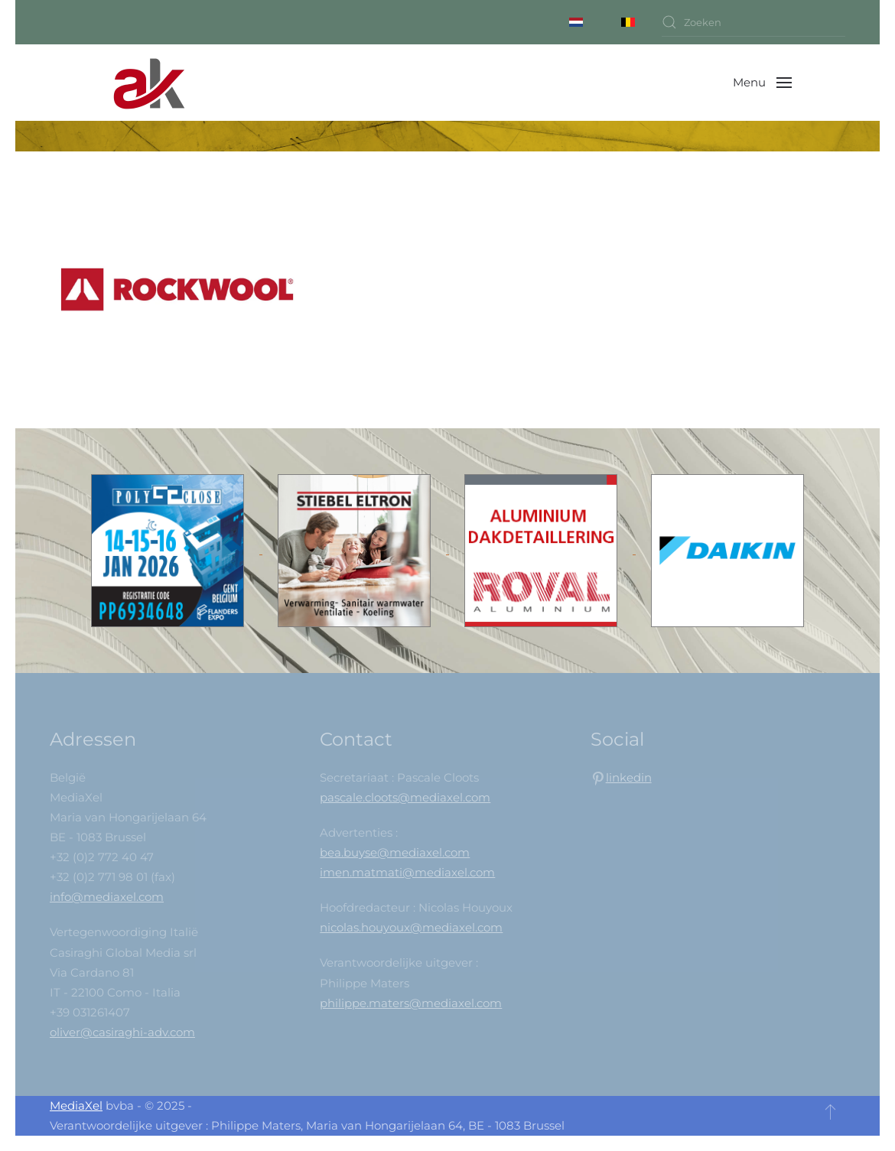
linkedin (629, 777)
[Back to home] (149, 82)
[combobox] (753, 22)
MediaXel (76, 1105)
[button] (762, 82)
